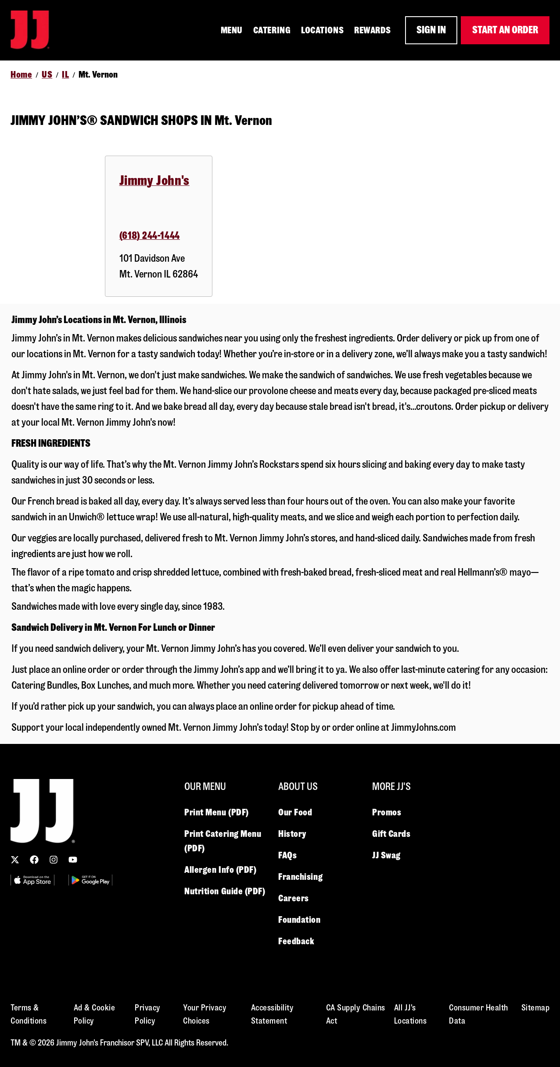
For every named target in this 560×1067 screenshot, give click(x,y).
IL (65, 74)
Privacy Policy (148, 1014)
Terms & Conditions (29, 1014)
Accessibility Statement (272, 1014)
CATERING (272, 30)
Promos (386, 812)
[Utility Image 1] (32, 880)
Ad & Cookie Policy (94, 1014)
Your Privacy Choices (204, 1014)
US (47, 74)
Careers (293, 898)
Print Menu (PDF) (216, 812)
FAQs (287, 855)
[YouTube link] (72, 859)
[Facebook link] (34, 859)
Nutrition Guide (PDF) (225, 891)
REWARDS (372, 30)
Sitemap (535, 1007)
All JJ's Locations (410, 1014)
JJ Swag (386, 855)
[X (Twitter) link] (15, 859)
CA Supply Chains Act (355, 1014)
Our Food (295, 812)
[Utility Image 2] (90, 880)
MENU (232, 30)
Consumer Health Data (478, 1014)
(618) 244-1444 (149, 236)
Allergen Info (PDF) (220, 870)
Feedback (296, 941)
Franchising (300, 877)
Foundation (299, 920)
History (292, 834)
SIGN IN (431, 30)
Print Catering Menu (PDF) (222, 841)
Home (21, 74)
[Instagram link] (53, 859)
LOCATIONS (322, 30)
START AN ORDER (505, 30)
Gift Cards (391, 834)
